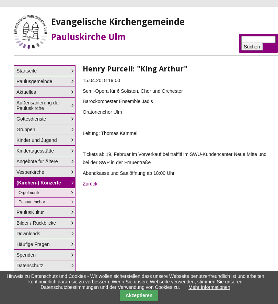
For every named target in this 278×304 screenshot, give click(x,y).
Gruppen (25, 129)
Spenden (26, 255)
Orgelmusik (29, 192)
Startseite (26, 71)
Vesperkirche (30, 172)
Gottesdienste (31, 119)
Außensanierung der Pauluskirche (38, 105)
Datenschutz (29, 265)
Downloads (28, 233)
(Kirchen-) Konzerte (38, 182)
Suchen (252, 46)
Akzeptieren (139, 295)
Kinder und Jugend (36, 140)
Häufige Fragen (33, 244)
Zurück (90, 184)
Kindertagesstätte (35, 151)
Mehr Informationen (209, 287)
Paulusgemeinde (34, 81)
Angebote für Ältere (37, 161)
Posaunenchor (32, 202)
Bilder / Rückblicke (36, 223)
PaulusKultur (30, 212)
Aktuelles (26, 92)
